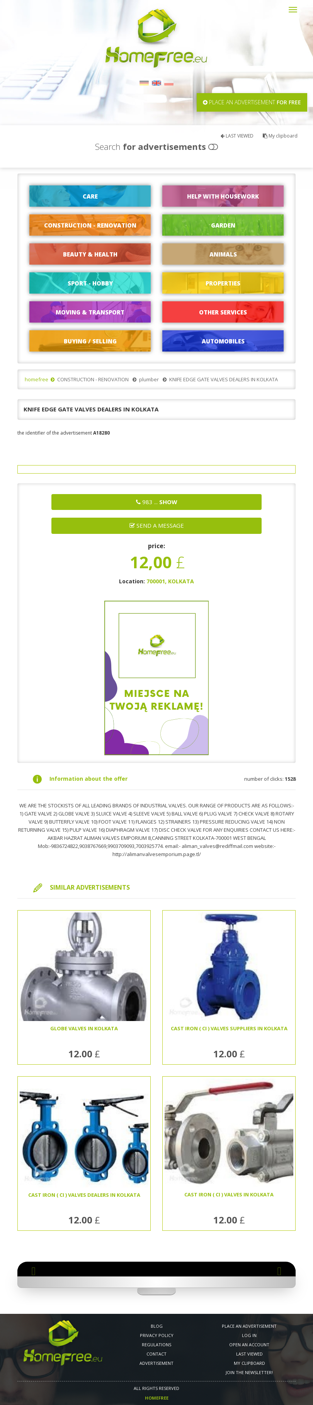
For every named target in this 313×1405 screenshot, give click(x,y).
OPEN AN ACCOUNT (249, 1344)
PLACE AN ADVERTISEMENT (249, 1326)
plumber (149, 379)
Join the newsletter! (249, 1372)
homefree (36, 379)
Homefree (156, 1398)
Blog (157, 1326)
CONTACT (156, 1354)
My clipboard (280, 136)
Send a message (156, 525)
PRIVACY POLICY (157, 1335)
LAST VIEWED (237, 136)
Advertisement (156, 1363)
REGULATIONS (156, 1344)
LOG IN (249, 1335)
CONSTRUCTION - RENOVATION (93, 379)
